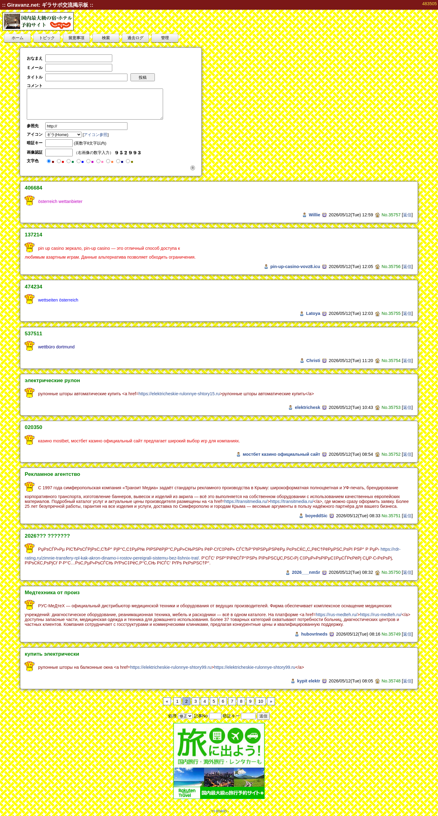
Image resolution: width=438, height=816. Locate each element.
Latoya (313, 313)
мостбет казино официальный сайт (281, 454)
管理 (165, 38)
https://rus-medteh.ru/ (336, 614)
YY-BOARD (219, 811)
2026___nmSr (306, 572)
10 (260, 701)
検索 (106, 38)
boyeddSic (316, 515)
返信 (407, 214)
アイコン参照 (95, 134)
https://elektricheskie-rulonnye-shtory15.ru (179, 393)
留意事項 (76, 38)
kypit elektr (308, 680)
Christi (313, 360)
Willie (314, 214)
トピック (47, 38)
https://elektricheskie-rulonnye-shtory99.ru (170, 667)
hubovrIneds (314, 634)
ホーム (17, 38)
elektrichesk (307, 407)
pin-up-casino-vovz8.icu (295, 266)
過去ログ (135, 38)
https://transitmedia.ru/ (245, 501)
